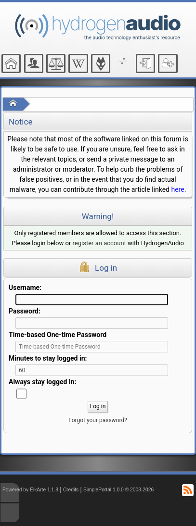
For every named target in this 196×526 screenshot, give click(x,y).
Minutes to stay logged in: (48, 358)
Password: (24, 311)
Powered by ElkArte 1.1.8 (30, 489)
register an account (99, 243)
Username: (25, 287)
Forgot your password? (97, 420)
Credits (71, 489)
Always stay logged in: (42, 382)
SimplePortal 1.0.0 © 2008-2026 (118, 489)
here (177, 189)
